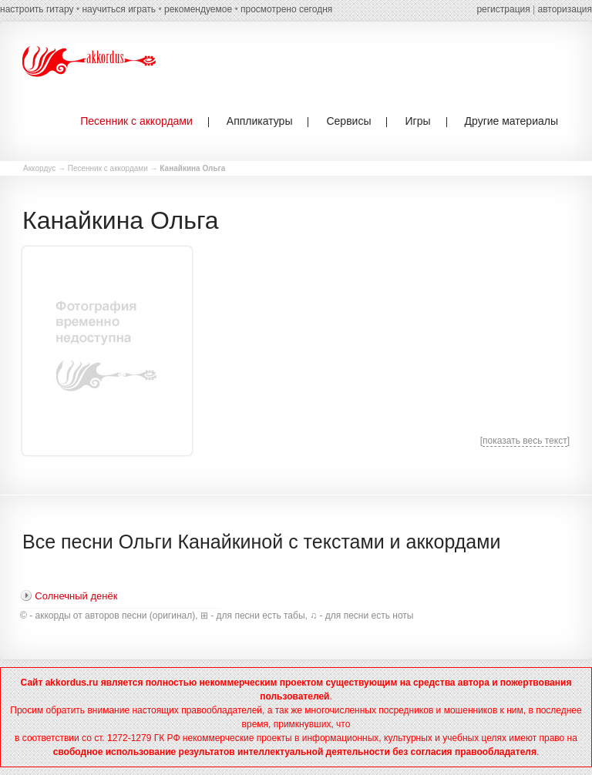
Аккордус (39, 168)
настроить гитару (37, 9)
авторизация (565, 9)
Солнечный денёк (76, 596)
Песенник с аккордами (108, 168)
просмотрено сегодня (286, 9)
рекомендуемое (198, 9)
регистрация (503, 9)
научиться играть (119, 9)
